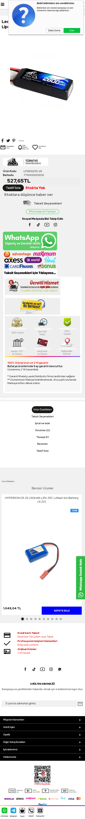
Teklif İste (13, 188)
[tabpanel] (41, 555)
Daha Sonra (54, 30)
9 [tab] (56, 619)
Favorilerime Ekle (39, 147)
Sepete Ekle (62, 610)
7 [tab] (48, 619)
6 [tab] (43, 619)
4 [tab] (35, 619)
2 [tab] (27, 619)
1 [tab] (22, 619)
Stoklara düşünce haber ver (28, 194)
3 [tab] (31, 619)
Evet (72, 30)
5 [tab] (39, 619)
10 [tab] (60, 619)
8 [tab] (52, 619)
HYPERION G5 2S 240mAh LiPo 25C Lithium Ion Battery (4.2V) (42, 499)
